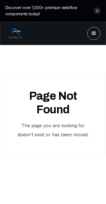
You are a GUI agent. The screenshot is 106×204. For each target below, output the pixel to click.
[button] (93, 33)
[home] (14, 33)
